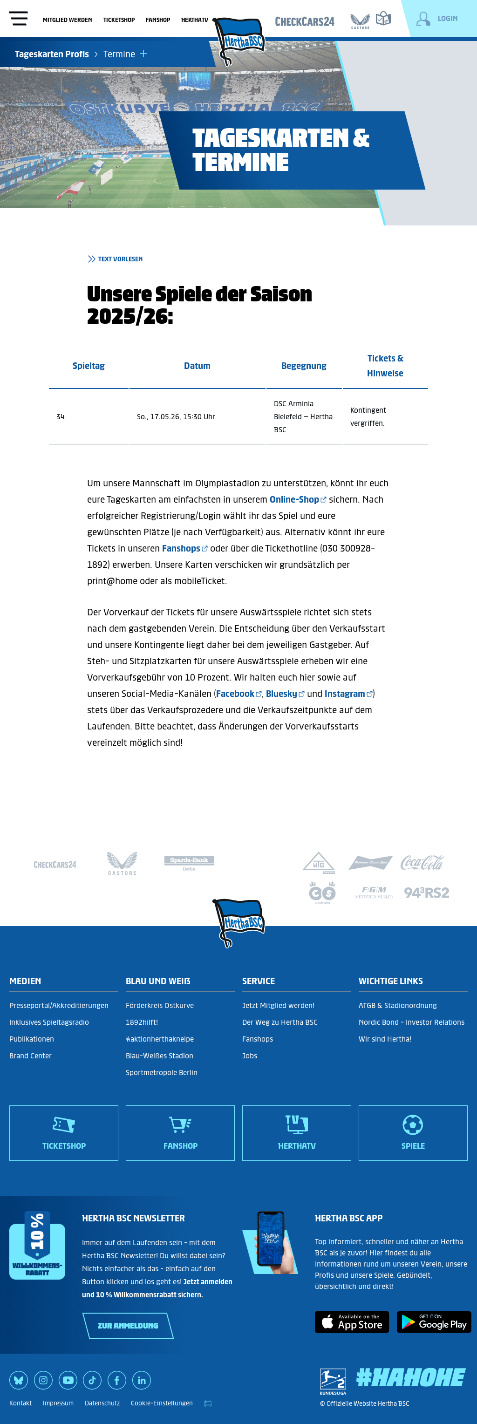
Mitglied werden (67, 19)
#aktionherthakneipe (160, 1039)
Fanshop (158, 19)
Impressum (58, 1403)
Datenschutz (102, 1403)
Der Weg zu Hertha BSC (280, 1022)
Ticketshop (119, 19)
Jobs (249, 1055)
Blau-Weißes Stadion (159, 1055)
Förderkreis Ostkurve (160, 1005)
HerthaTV (194, 19)
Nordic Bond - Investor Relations (411, 1022)
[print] (207, 1403)
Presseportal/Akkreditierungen (59, 1005)
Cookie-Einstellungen (162, 1403)
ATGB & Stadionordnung (398, 1005)
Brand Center (30, 1055)
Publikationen (31, 1039)
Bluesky (281, 693)
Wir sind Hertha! (385, 1039)
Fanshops (181, 548)
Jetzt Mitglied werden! (278, 1005)
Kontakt (20, 1403)
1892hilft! (142, 1022)
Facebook (235, 693)
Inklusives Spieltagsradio (49, 1022)
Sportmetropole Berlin (162, 1072)
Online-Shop (294, 499)
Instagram (345, 693)
